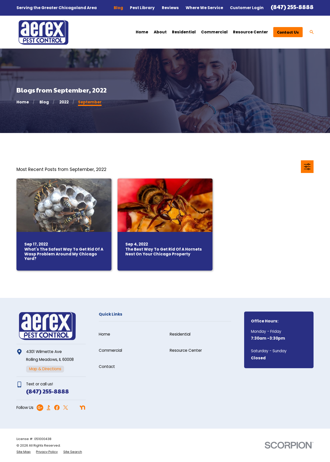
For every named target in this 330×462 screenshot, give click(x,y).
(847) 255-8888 (292, 7)
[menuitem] (23, 452)
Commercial (110, 350)
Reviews (170, 7)
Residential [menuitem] (184, 32)
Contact (107, 366)
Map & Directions (45, 368)
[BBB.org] (48, 407)
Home (104, 334)
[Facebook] (57, 407)
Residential (180, 334)
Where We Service (204, 7)
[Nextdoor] (82, 407)
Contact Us (288, 32)
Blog (118, 7)
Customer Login (247, 7)
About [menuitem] (160, 32)
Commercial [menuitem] (214, 32)
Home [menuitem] (142, 32)
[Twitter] (65, 407)
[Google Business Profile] (40, 407)
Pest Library (142, 7)
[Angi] (73, 407)
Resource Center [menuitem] (250, 32)
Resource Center (186, 350)
